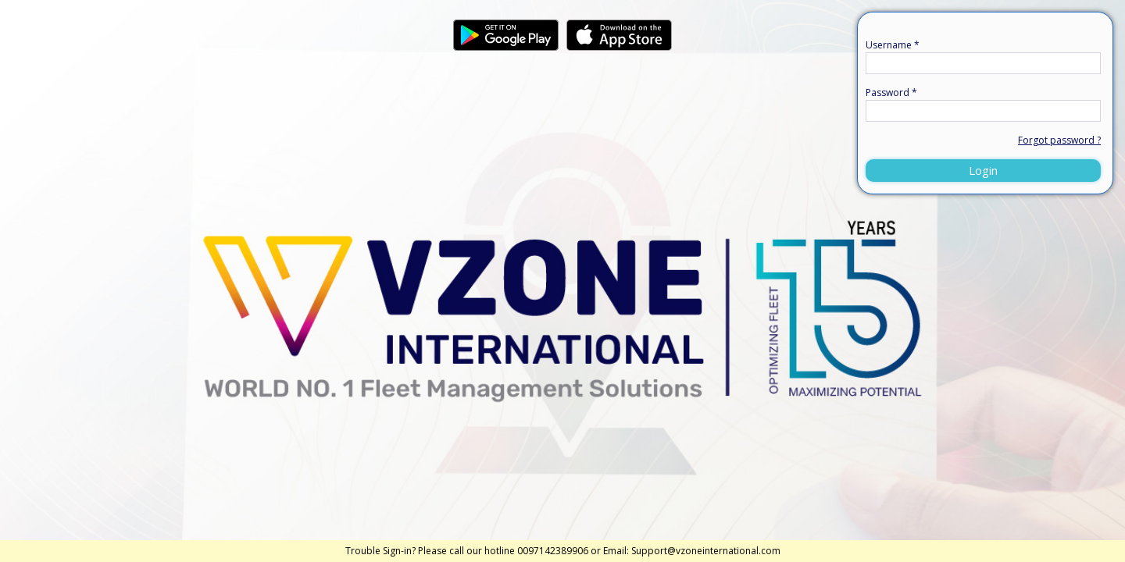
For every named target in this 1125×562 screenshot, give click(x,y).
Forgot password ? (1059, 140)
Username (893, 45)
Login (983, 170)
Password (891, 92)
